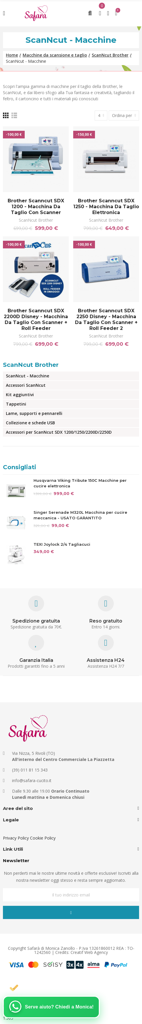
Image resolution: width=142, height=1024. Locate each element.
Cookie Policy (43, 838)
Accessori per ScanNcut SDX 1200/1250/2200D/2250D (59, 432)
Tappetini (16, 404)
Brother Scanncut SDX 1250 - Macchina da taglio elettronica (106, 206)
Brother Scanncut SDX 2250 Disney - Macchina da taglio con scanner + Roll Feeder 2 (106, 319)
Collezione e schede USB (30, 422)
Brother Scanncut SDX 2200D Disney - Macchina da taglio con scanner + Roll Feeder (36, 319)
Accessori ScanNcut (26, 385)
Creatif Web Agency (89, 952)
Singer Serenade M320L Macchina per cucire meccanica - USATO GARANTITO (80, 515)
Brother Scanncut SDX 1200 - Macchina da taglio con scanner (36, 206)
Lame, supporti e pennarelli (34, 413)
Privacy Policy (16, 838)
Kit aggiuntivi (20, 394)
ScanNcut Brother (36, 220)
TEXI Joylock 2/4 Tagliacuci (62, 544)
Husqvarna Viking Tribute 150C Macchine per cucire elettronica (80, 483)
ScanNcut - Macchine (27, 376)
